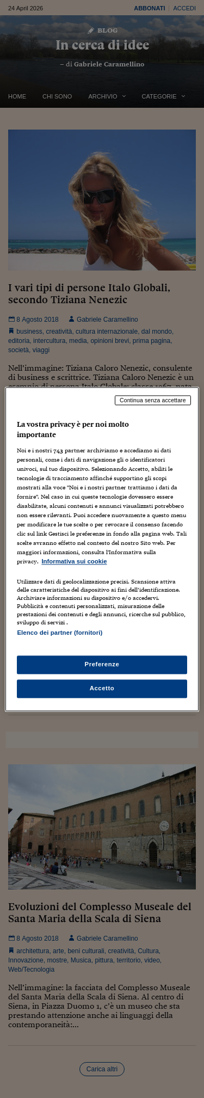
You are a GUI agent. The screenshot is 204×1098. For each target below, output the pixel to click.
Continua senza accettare (153, 400)
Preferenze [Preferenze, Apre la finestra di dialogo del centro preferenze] (102, 664)
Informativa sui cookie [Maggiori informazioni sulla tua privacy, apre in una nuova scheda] (74, 562)
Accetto (102, 688)
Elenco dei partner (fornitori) (59, 632)
